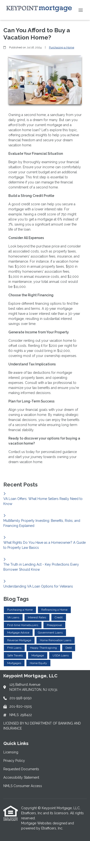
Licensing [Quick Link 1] (10, 752)
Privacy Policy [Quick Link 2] (14, 761)
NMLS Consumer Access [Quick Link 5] (22, 786)
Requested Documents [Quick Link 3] (21, 769)
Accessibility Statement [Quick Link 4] (21, 777)
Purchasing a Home (61, 47)
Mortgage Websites (37, 823)
